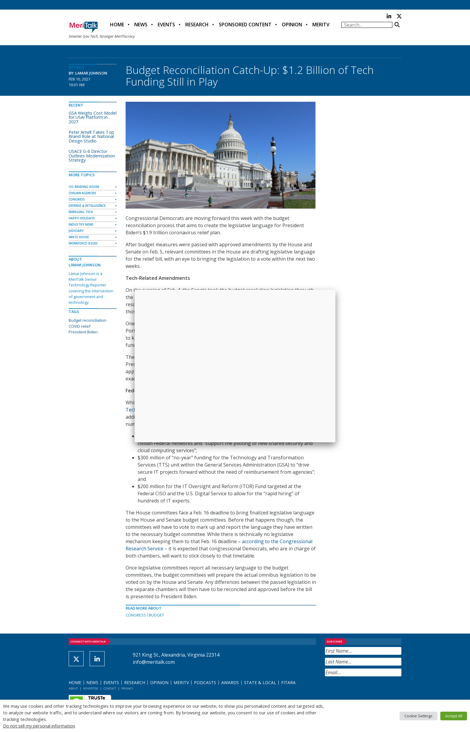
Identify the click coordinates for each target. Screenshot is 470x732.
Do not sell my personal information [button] (39, 726)
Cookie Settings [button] (418, 716)
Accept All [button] (453, 716)
